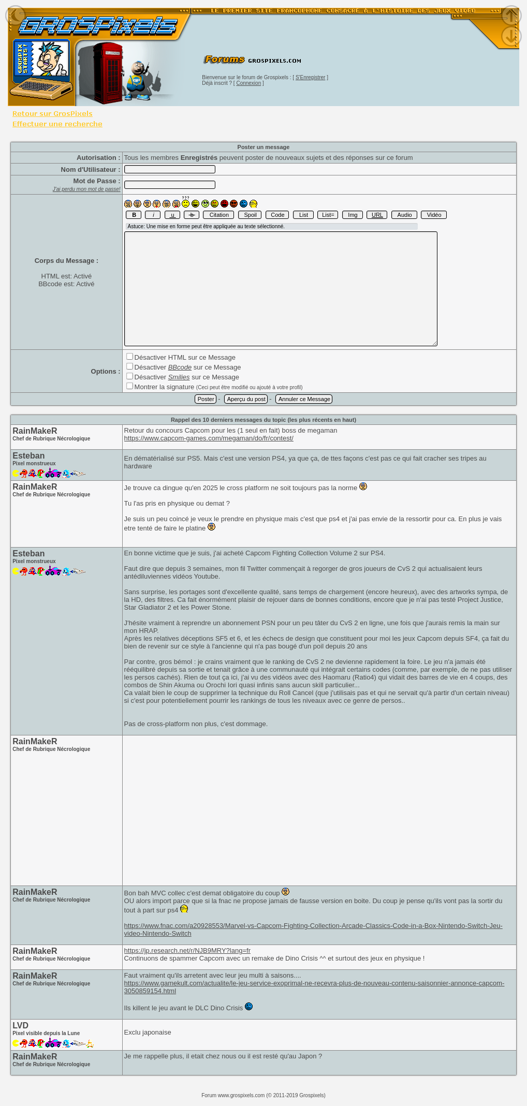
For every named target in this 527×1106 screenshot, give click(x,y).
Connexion (248, 83)
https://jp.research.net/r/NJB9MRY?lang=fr (187, 950)
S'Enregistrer (311, 77)
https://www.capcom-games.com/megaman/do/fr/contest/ (209, 438)
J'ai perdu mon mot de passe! (87, 189)
